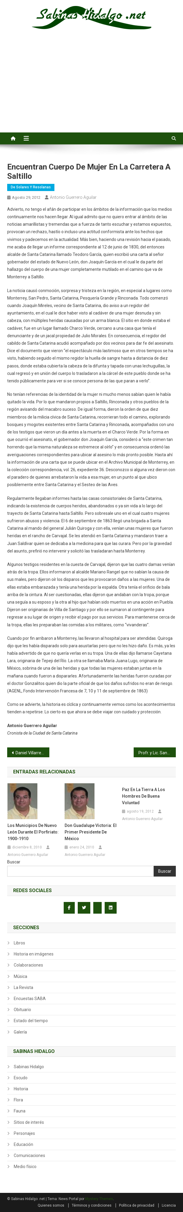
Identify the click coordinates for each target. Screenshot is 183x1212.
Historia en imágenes (34, 954)
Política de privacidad (136, 1205)
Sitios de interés (29, 1122)
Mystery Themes (99, 1199)
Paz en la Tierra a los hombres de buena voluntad (143, 796)
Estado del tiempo (31, 1020)
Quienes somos (51, 1205)
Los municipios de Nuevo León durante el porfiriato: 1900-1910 (33, 832)
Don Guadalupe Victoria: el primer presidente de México (91, 832)
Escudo (21, 1077)
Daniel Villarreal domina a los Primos (32, 752)
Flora (18, 1099)
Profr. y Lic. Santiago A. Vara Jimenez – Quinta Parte (157, 752)
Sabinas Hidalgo (29, 1066)
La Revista (23, 987)
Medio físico (25, 1166)
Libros (19, 943)
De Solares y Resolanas (31, 187)
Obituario (22, 1009)
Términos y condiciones (92, 1205)
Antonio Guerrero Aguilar (73, 197)
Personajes (24, 1133)
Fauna (19, 1111)
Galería (20, 1032)
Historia (21, 1088)
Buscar (13, 862)
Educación (23, 1144)
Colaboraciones (28, 965)
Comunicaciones (29, 1155)
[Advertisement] (91, 87)
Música (20, 976)
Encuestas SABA (30, 998)
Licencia (169, 1205)
